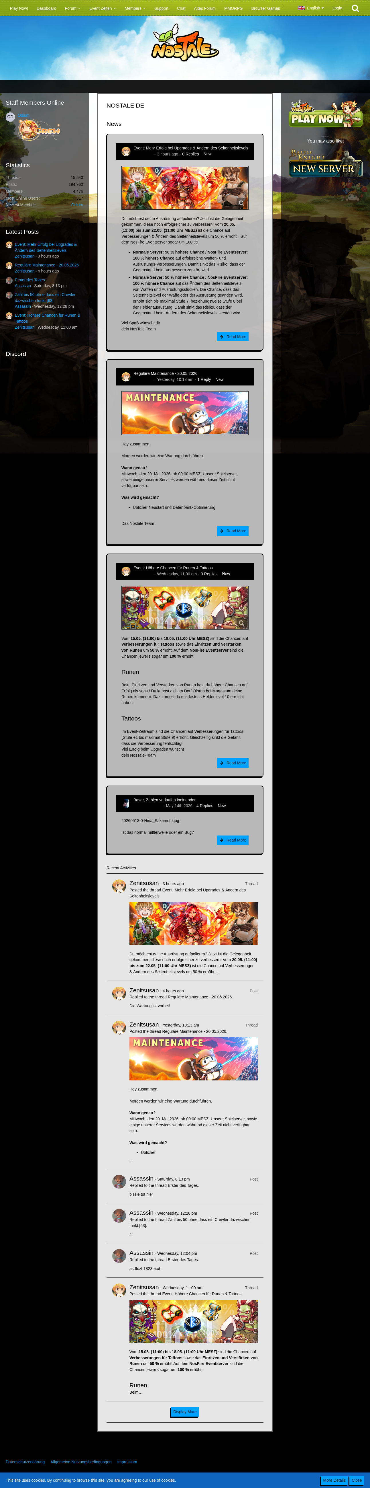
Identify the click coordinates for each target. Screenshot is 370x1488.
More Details (334, 1480)
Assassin (23, 285)
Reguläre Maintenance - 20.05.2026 (47, 265)
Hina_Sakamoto (147, 805)
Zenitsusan (24, 256)
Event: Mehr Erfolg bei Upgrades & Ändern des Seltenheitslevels (190, 148)
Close (357, 1480)
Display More (185, 1411)
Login (337, 8)
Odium (23, 115)
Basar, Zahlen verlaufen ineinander (164, 800)
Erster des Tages (30, 280)
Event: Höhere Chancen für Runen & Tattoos (173, 568)
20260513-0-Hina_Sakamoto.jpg (150, 820)
